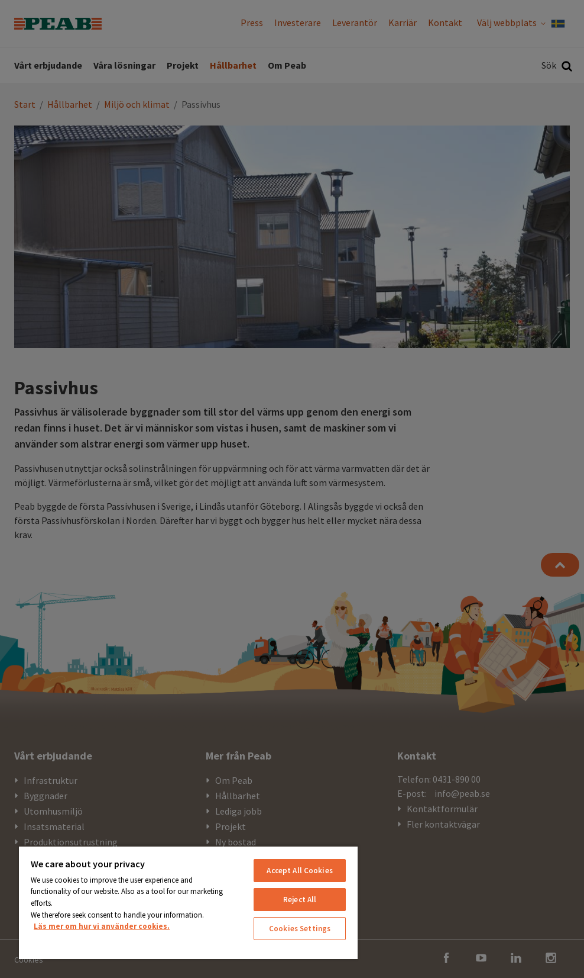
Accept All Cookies (299, 871)
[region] (188, 902)
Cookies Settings (299, 929)
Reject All (299, 900)
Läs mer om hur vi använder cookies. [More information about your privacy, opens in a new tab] (102, 926)
